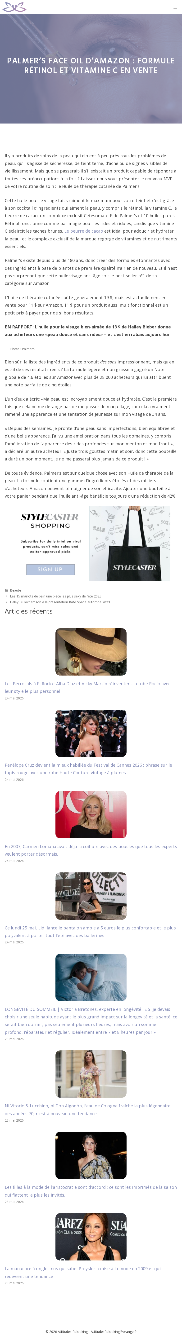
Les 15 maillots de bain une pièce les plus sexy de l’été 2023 (55, 596)
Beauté (15, 590)
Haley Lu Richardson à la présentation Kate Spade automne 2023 (60, 602)
